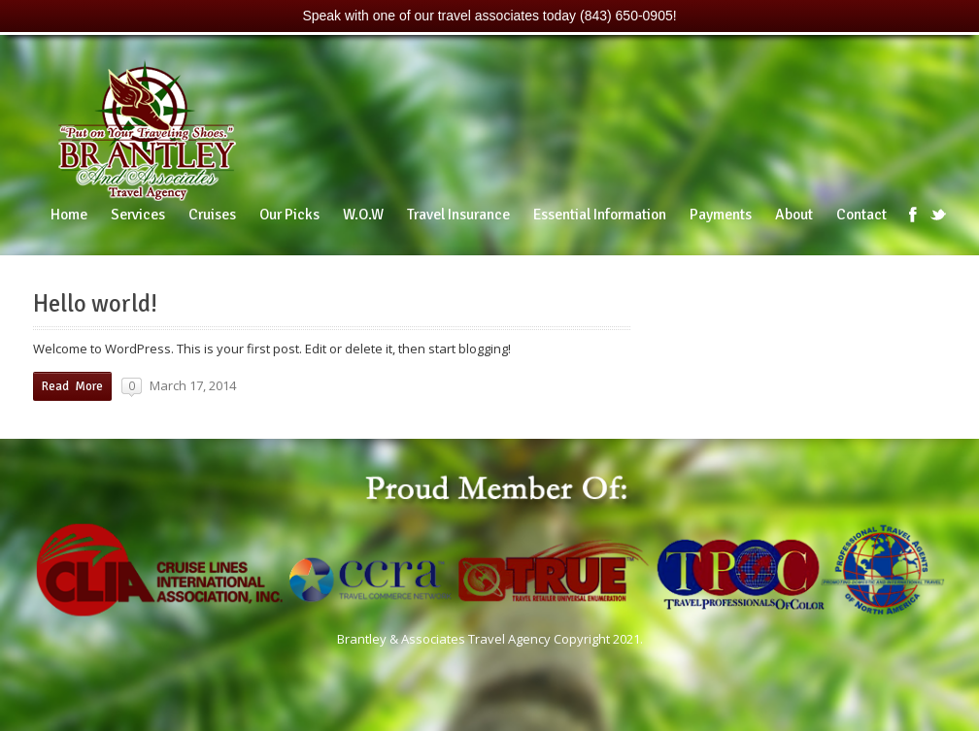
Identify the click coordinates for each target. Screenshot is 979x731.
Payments (721, 214)
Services (138, 214)
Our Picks (289, 214)
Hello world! (95, 303)
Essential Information (599, 214)
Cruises (212, 214)
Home (69, 214)
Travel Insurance (458, 214)
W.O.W (363, 214)
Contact (861, 214)
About (794, 214)
